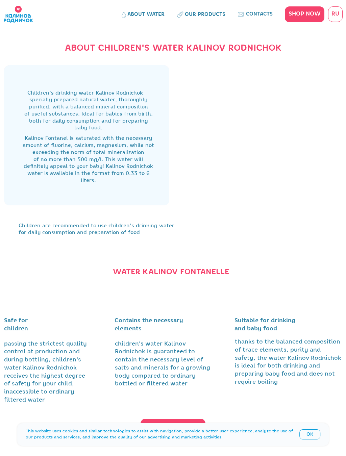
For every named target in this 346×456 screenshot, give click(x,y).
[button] (304, 14)
